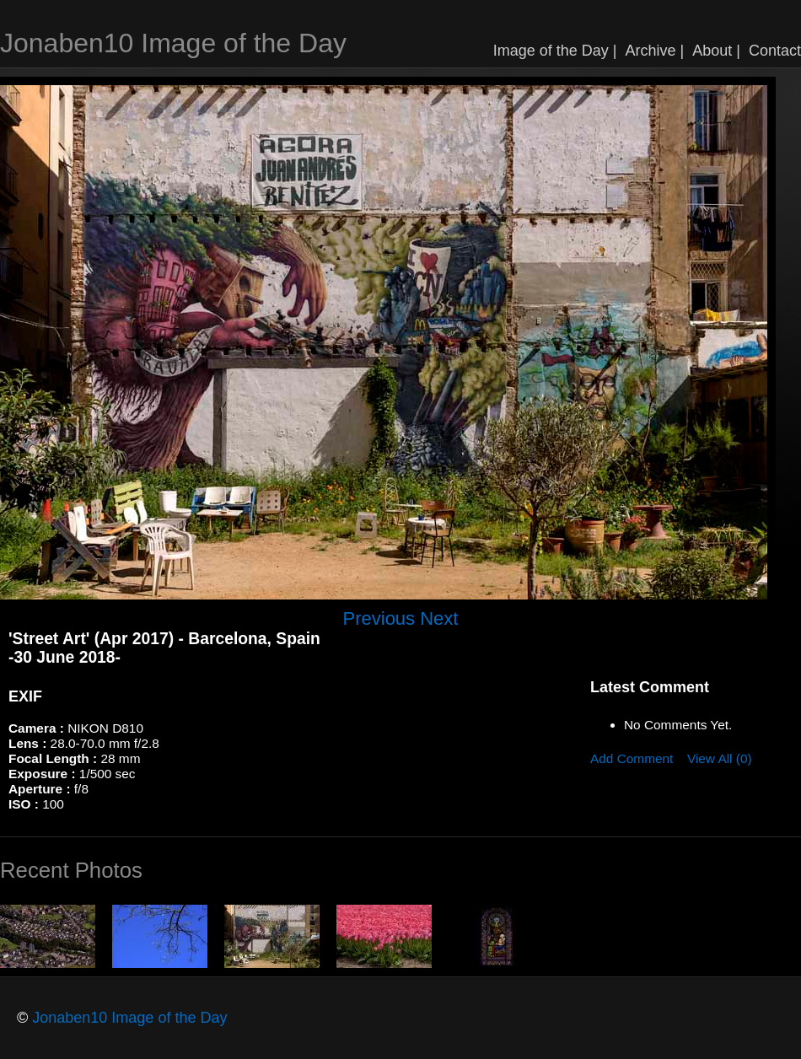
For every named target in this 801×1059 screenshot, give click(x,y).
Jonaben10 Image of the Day (173, 43)
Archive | (655, 50)
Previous (379, 618)
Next (439, 618)
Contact (775, 50)
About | (716, 50)
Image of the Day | (555, 50)
